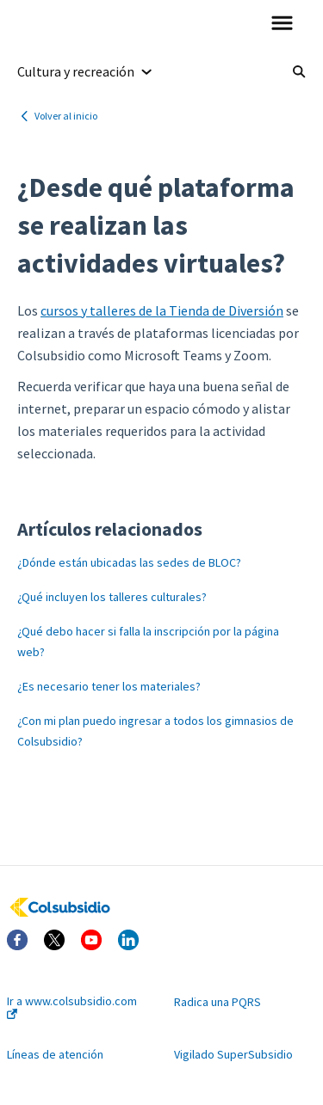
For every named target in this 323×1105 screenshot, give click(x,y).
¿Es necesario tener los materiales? (109, 686)
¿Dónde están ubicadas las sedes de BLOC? (129, 562)
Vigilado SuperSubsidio (233, 1054)
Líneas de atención (55, 1054)
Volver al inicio (65, 115)
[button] (282, 24)
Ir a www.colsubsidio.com (72, 1006)
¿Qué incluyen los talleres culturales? (112, 597)
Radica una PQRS (217, 1002)
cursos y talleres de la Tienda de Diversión (161, 310)
